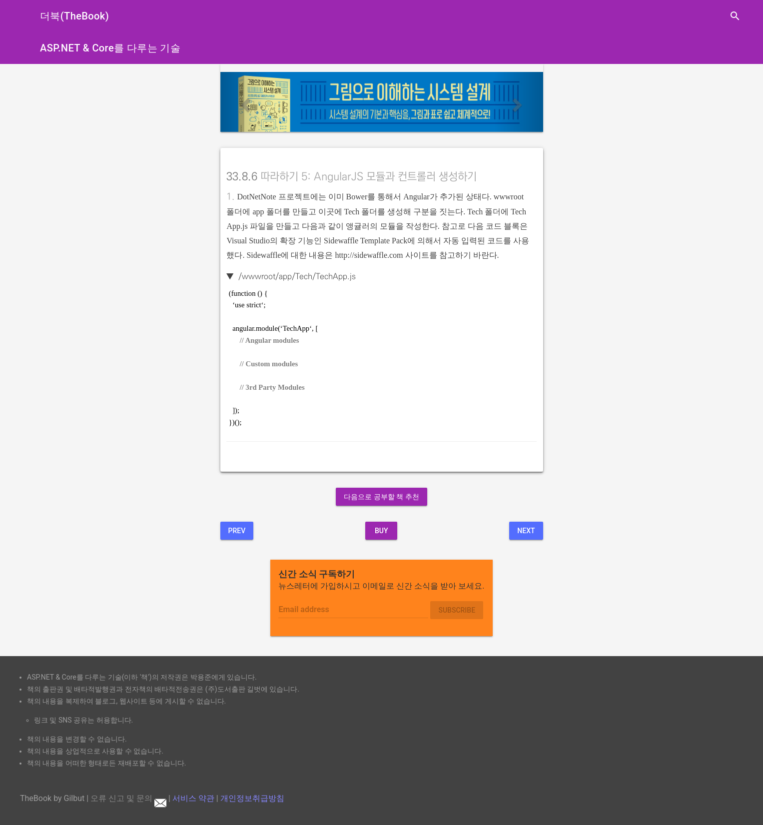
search (735, 16)
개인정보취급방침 (252, 798)
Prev (237, 531)
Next (526, 531)
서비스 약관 (193, 798)
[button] (244, 102)
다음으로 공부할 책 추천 (381, 497)
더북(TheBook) (74, 16)
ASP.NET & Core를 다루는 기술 (110, 48)
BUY (381, 531)
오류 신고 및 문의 (128, 798)
